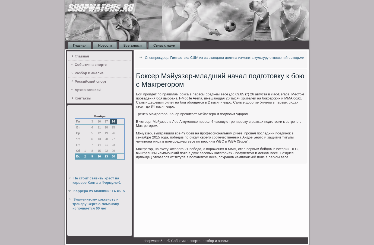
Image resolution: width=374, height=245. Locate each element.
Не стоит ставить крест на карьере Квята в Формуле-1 (96, 180)
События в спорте (91, 65)
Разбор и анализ (89, 73)
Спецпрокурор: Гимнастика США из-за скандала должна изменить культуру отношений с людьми (224, 58)
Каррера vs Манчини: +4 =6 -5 (99, 191)
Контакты (83, 98)
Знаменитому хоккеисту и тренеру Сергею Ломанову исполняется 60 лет (95, 203)
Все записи (132, 45)
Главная (79, 45)
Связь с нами (164, 45)
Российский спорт (90, 81)
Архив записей (88, 90)
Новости (105, 45)
